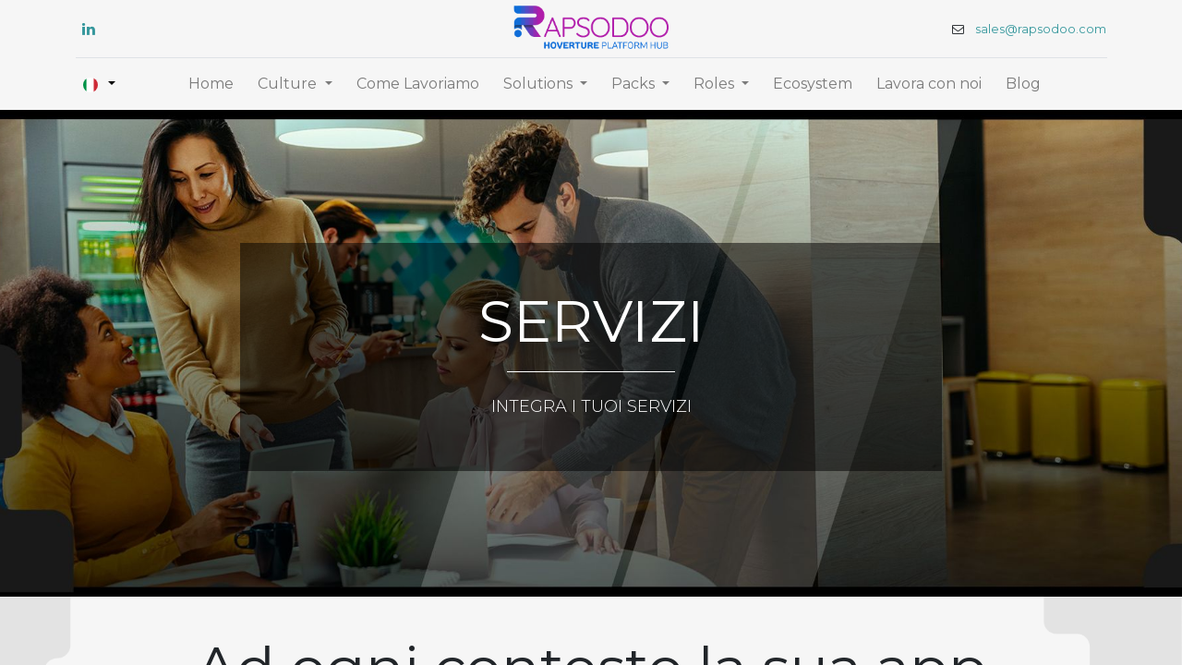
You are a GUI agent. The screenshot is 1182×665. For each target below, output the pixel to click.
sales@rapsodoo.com (1038, 29)
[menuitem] (211, 84)
